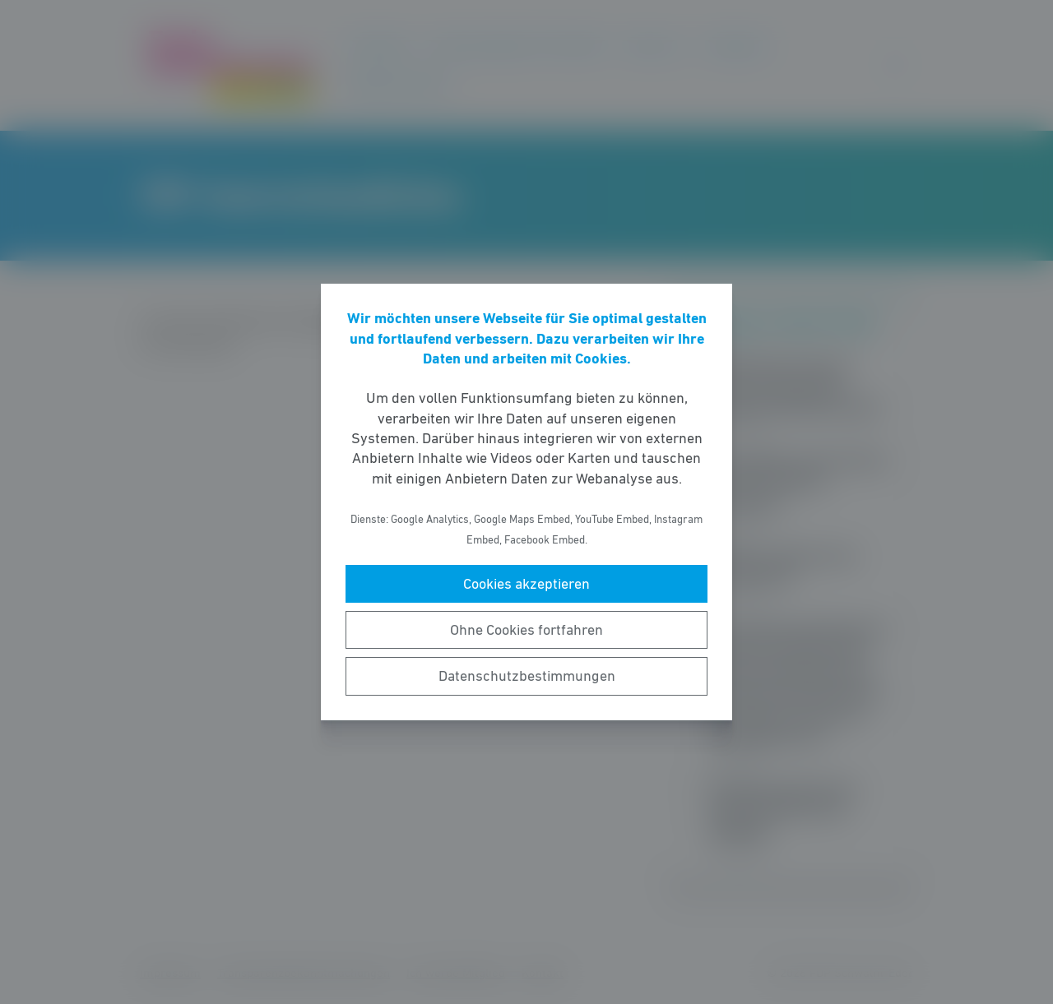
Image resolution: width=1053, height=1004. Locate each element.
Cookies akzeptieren (526, 584)
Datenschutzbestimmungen (526, 676)
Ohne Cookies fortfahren (526, 630)
